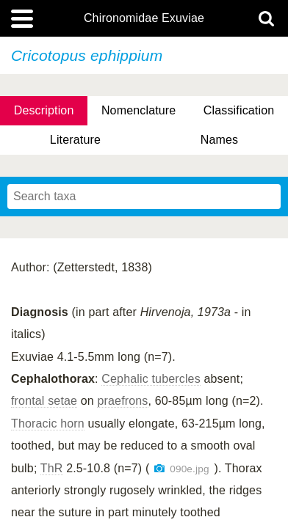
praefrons (122, 401)
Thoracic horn (47, 423)
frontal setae (44, 401)
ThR (51, 468)
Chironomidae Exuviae (144, 18)
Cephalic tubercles (151, 379)
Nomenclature (138, 110)
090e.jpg (189, 468)
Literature (75, 139)
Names (219, 139)
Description (44, 110)
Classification (239, 110)
